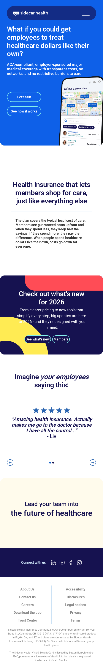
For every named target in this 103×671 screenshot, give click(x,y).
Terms (76, 620)
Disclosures (76, 597)
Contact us (27, 597)
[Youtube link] (62, 562)
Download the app (27, 613)
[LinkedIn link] (53, 562)
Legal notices (75, 605)
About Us (27, 589)
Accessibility (75, 589)
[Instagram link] (79, 562)
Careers (27, 605)
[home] (30, 13)
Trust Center (27, 620)
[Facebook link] (70, 562)
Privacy (75, 613)
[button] (86, 13)
